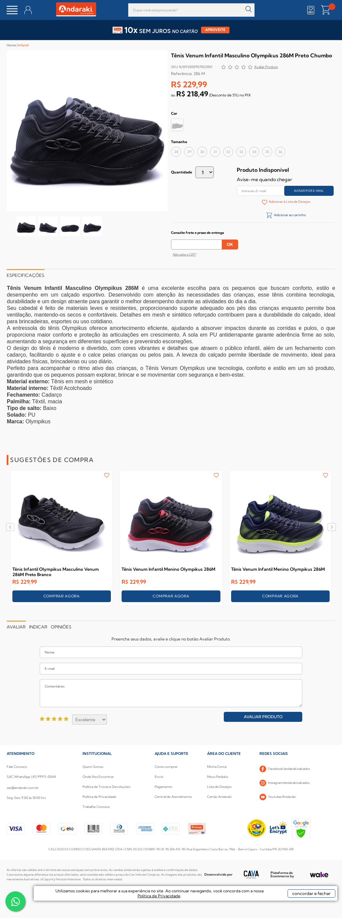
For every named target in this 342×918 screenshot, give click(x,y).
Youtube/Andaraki (278, 797)
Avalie (266, 67)
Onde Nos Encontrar (98, 777)
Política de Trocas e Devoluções (106, 787)
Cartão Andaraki (219, 797)
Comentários (171, 693)
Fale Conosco (17, 767)
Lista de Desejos (219, 787)
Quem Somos (92, 767)
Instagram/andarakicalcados (285, 783)
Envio (159, 777)
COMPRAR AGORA (61, 596)
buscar (248, 9)
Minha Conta (216, 767)
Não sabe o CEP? (184, 254)
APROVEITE (215, 30)
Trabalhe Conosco (96, 807)
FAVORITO (106, 475)
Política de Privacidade (99, 797)
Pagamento (163, 787)
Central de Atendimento (173, 797)
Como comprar (166, 767)
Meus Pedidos (217, 777)
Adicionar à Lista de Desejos (289, 201)
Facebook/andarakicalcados (285, 769)
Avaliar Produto (263, 716)
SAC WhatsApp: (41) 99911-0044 (31, 777)
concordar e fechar (292, 906)
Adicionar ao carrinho (289, 215)
